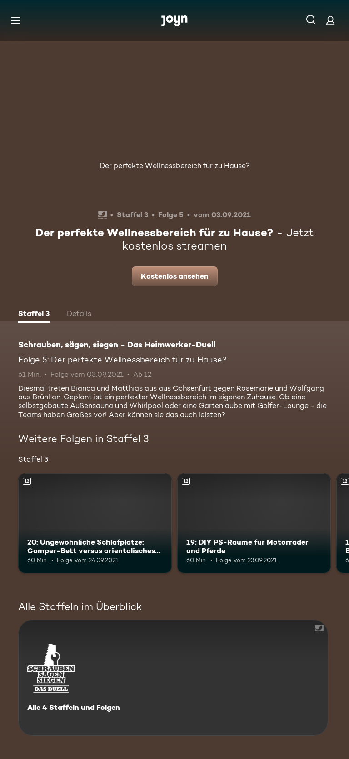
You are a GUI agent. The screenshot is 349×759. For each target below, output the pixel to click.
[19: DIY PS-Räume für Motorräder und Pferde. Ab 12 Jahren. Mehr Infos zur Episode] (254, 523)
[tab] (33, 314)
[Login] (330, 20)
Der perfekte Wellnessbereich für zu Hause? (175, 165)
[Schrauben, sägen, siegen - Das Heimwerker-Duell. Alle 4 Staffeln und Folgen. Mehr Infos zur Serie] (173, 678)
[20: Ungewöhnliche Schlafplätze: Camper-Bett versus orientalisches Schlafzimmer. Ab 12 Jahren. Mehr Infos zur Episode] (95, 523)
